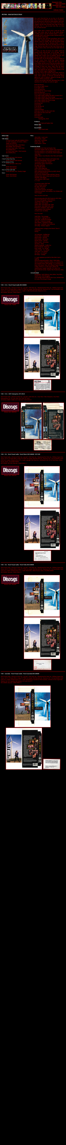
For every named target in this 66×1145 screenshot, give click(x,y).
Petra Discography (62, 2)
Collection (56, 10)
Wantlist (61, 10)
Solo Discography (62, 5)
